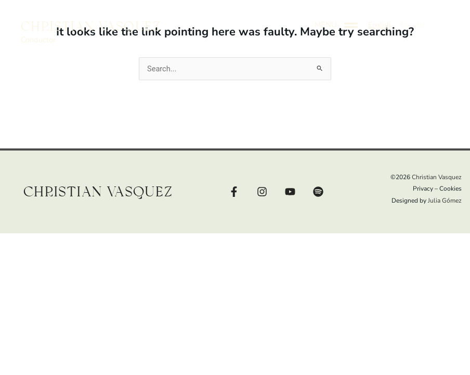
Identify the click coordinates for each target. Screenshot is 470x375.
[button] (379, 17)
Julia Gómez (445, 200)
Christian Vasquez (91, 19)
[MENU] (351, 17)
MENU (326, 16)
